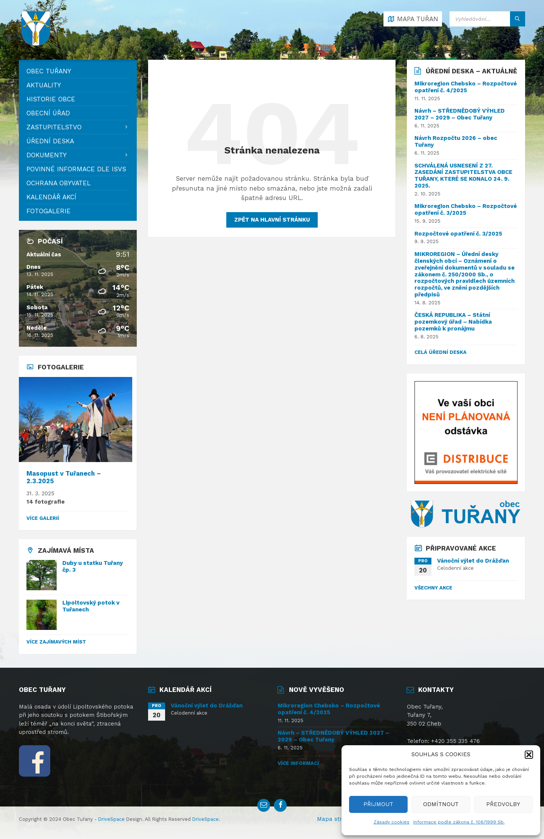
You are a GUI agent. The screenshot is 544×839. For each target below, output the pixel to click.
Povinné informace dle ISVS (76, 169)
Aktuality (43, 85)
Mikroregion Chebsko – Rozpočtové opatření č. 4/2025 (465, 87)
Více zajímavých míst (56, 642)
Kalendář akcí (51, 197)
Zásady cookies (392, 822)
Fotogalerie (48, 211)
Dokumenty (46, 155)
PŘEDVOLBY (503, 804)
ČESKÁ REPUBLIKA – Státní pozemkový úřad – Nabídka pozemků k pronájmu (453, 322)
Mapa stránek (336, 819)
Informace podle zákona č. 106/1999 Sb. (459, 822)
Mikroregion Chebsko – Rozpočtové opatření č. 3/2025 (465, 209)
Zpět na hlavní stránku (272, 219)
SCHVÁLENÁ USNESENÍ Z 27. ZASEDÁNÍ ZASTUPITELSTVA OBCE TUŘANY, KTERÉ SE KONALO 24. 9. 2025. (463, 175)
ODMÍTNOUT (441, 804)
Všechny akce (433, 588)
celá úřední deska (440, 352)
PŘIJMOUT (378, 804)
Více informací (298, 763)
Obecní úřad (48, 113)
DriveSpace (111, 819)
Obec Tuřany (48, 71)
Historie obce (50, 99)
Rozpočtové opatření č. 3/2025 (458, 233)
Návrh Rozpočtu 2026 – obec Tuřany (455, 141)
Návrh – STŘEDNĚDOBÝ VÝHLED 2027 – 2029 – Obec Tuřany (459, 114)
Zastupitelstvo (54, 127)
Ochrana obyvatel (58, 183)
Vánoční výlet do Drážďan (473, 560)
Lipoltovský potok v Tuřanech (90, 606)
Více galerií (42, 518)
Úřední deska (50, 141)
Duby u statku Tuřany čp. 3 (92, 566)
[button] (529, 754)
